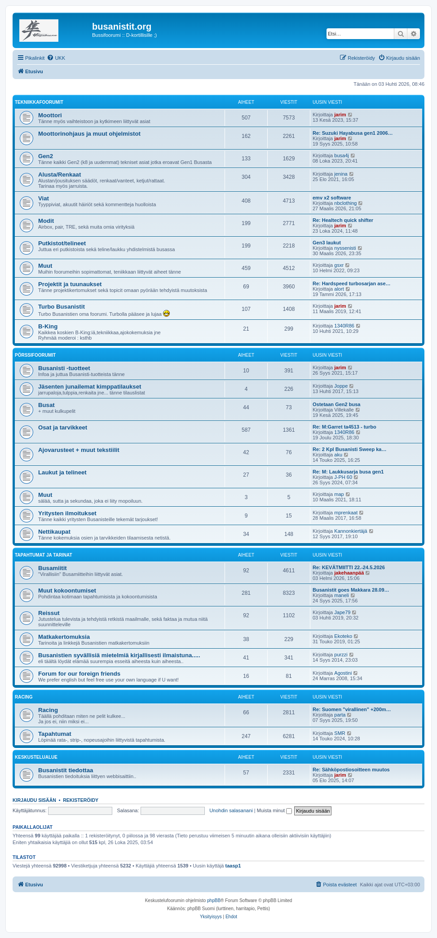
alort (339, 289)
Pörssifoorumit (35, 355)
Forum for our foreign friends (79, 673)
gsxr (339, 265)
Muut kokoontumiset (67, 590)
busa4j (341, 155)
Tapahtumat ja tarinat (43, 555)
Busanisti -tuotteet (64, 368)
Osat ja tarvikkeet (62, 427)
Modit (46, 220)
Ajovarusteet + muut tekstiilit (78, 450)
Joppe (341, 386)
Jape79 (342, 612)
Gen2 (45, 156)
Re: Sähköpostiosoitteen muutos (351, 769)
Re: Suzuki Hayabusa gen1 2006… (353, 133)
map (339, 494)
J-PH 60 (343, 477)
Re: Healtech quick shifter (343, 220)
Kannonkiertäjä (350, 531)
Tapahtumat (54, 733)
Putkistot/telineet (62, 243)
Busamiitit (52, 568)
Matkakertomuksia (64, 636)
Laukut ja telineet (62, 472)
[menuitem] (56, 58)
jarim (340, 114)
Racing (23, 697)
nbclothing (345, 203)
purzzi (340, 654)
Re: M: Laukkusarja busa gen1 (348, 471)
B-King (47, 326)
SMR (339, 733)
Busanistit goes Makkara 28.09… (351, 590)
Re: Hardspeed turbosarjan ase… (352, 283)
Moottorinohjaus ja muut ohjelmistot (89, 133)
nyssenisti (345, 248)
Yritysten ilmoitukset (67, 513)
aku (338, 454)
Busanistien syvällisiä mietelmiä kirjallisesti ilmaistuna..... (119, 655)
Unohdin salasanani (231, 810)
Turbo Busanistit (61, 306)
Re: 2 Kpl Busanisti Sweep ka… (349, 449)
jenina (340, 174)
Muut (45, 265)
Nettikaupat (54, 531)
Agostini (343, 673)
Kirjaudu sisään (34, 800)
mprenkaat (346, 512)
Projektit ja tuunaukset (70, 284)
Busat (46, 405)
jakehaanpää (349, 572)
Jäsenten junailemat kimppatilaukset (89, 386)
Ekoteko (343, 636)
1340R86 (344, 325)
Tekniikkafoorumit (39, 102)
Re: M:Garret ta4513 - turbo (344, 426)
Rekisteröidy (80, 800)
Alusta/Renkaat (59, 174)
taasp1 (233, 865)
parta (339, 714)
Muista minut (274, 810)
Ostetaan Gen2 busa (336, 404)
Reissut (49, 613)
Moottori (50, 115)
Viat (43, 198)
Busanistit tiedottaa (65, 770)
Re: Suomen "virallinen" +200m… (352, 709)
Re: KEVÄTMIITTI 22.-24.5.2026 (349, 567)
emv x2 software (332, 197)
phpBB (214, 900)
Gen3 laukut (327, 242)
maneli (341, 595)
